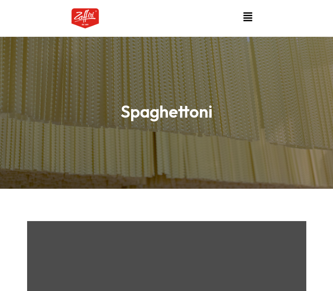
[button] (248, 16)
